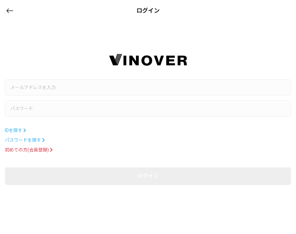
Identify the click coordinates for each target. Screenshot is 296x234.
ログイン (148, 176)
